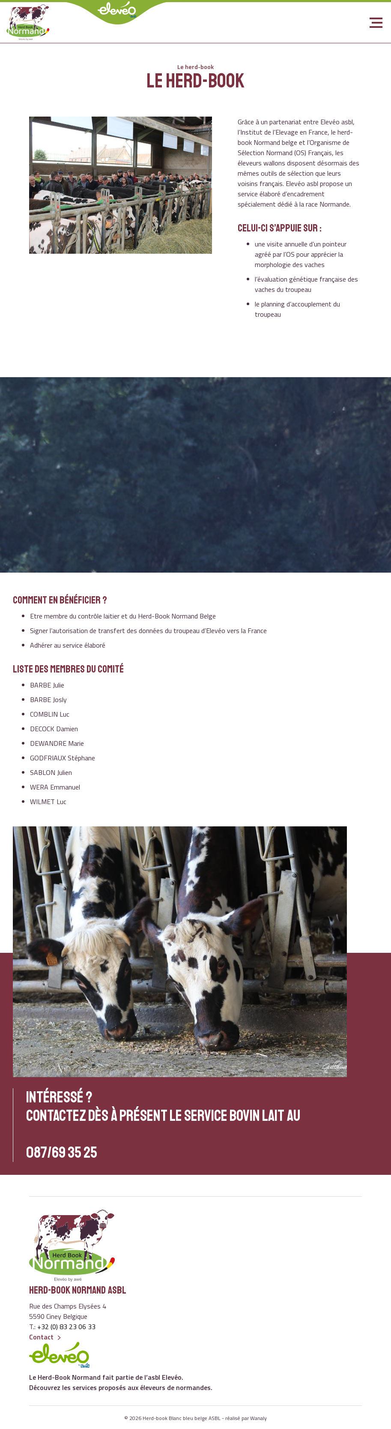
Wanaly (258, 1418)
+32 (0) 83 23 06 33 (66, 1326)
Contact (41, 1337)
